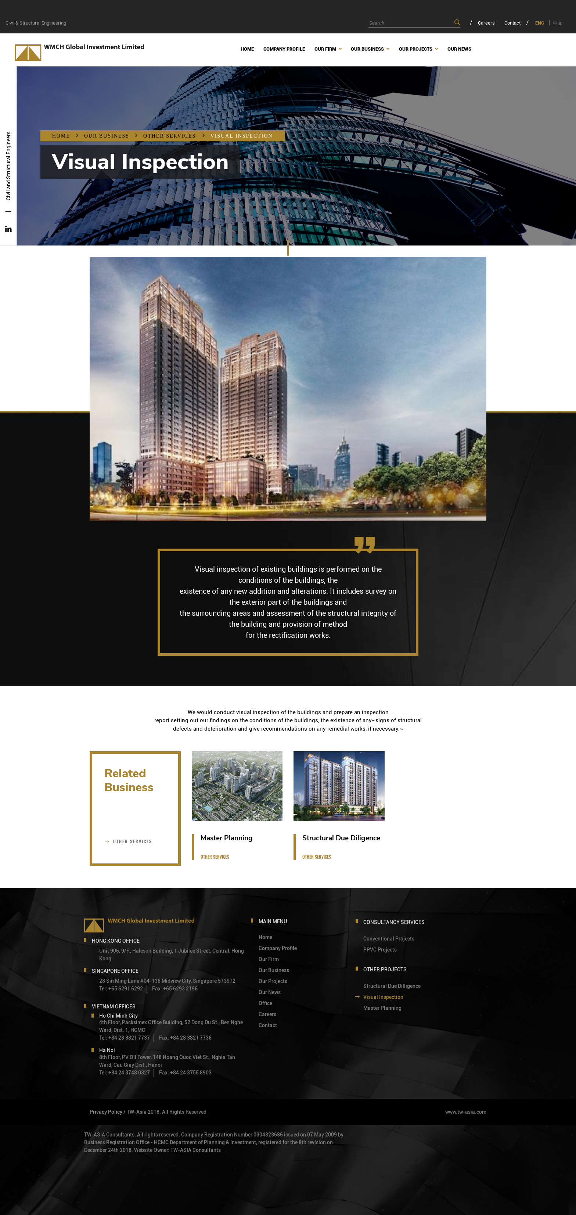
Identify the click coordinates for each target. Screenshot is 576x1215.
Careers (486, 23)
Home (61, 136)
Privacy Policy (106, 1112)
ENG (539, 23)
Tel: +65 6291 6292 (121, 989)
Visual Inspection (241, 136)
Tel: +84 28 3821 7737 (124, 1038)
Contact (512, 23)
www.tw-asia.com (465, 1112)
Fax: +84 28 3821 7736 (185, 1038)
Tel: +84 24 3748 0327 (124, 1073)
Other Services (170, 136)
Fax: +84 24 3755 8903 (185, 1073)
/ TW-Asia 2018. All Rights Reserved (164, 1112)
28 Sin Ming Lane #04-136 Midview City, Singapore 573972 (167, 981)
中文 (557, 23)
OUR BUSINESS (106, 136)
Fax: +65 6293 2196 (175, 989)
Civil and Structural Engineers (8, 166)
